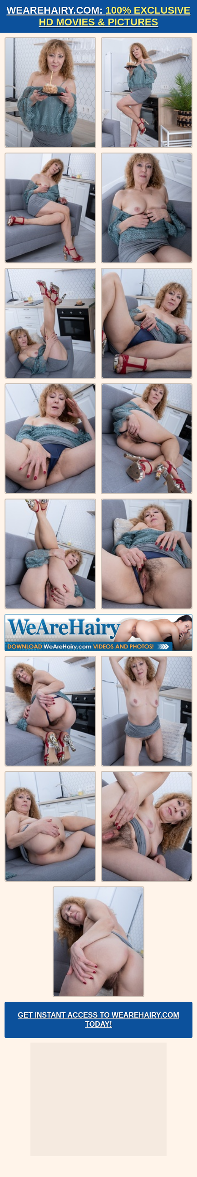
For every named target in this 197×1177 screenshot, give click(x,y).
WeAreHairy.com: (98, 16)
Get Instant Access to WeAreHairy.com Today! (98, 1019)
